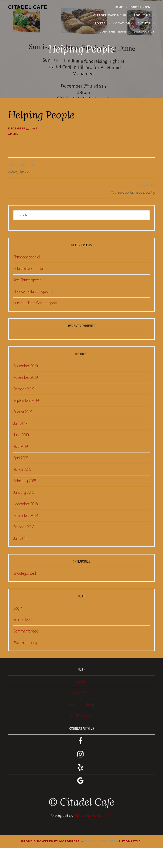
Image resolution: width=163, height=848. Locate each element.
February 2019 (24, 480)
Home (121, 7)
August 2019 (22, 412)
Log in (17, 608)
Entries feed (22, 619)
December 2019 (25, 365)
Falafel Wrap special (28, 268)
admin (13, 134)
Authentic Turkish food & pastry (82, 188)
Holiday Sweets (81, 167)
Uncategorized (24, 573)
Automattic (130, 841)
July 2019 (20, 423)
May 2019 (20, 446)
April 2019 (20, 457)
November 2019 (25, 377)
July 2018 (20, 538)
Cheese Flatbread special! (33, 291)
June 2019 (21, 435)
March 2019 (22, 469)
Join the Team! (116, 31)
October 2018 (23, 527)
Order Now (143, 7)
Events (146, 23)
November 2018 (25, 515)
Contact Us (146, 31)
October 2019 (23, 389)
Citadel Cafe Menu (112, 15)
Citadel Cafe (25, 7)
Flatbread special (26, 257)
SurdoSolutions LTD (93, 815)
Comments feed (25, 631)
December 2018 (25, 504)
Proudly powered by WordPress (50, 841)
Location (124, 23)
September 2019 (26, 400)
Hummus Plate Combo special (36, 303)
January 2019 (23, 492)
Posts (102, 23)
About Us (144, 15)
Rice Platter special (27, 280)
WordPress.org (25, 642)
